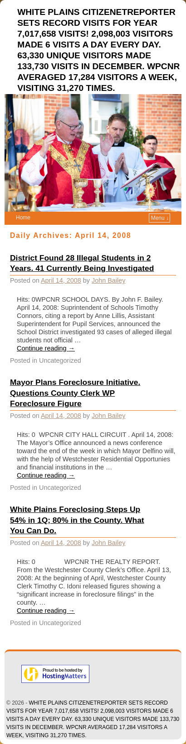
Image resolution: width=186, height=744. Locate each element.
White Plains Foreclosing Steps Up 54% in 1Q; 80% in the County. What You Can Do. (77, 520)
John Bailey (108, 280)
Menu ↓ (160, 218)
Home (23, 217)
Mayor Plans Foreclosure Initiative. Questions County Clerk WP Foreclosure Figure (75, 393)
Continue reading (46, 348)
